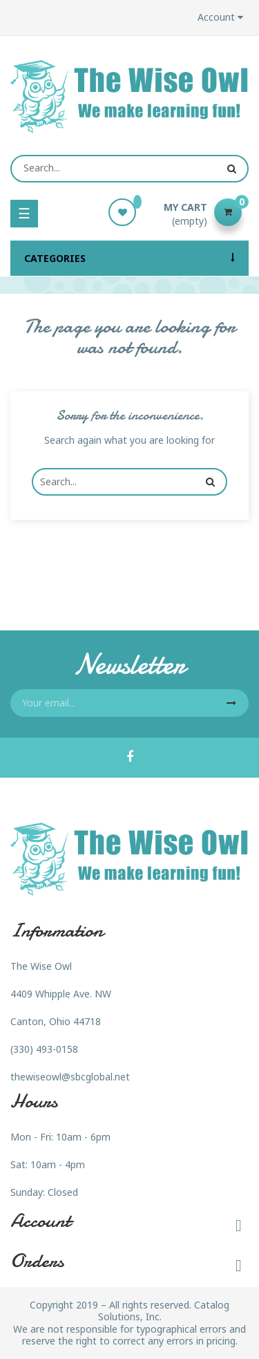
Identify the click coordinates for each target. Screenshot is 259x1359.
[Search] (129, 168)
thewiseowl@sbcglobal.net (70, 1076)
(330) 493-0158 (44, 1049)
